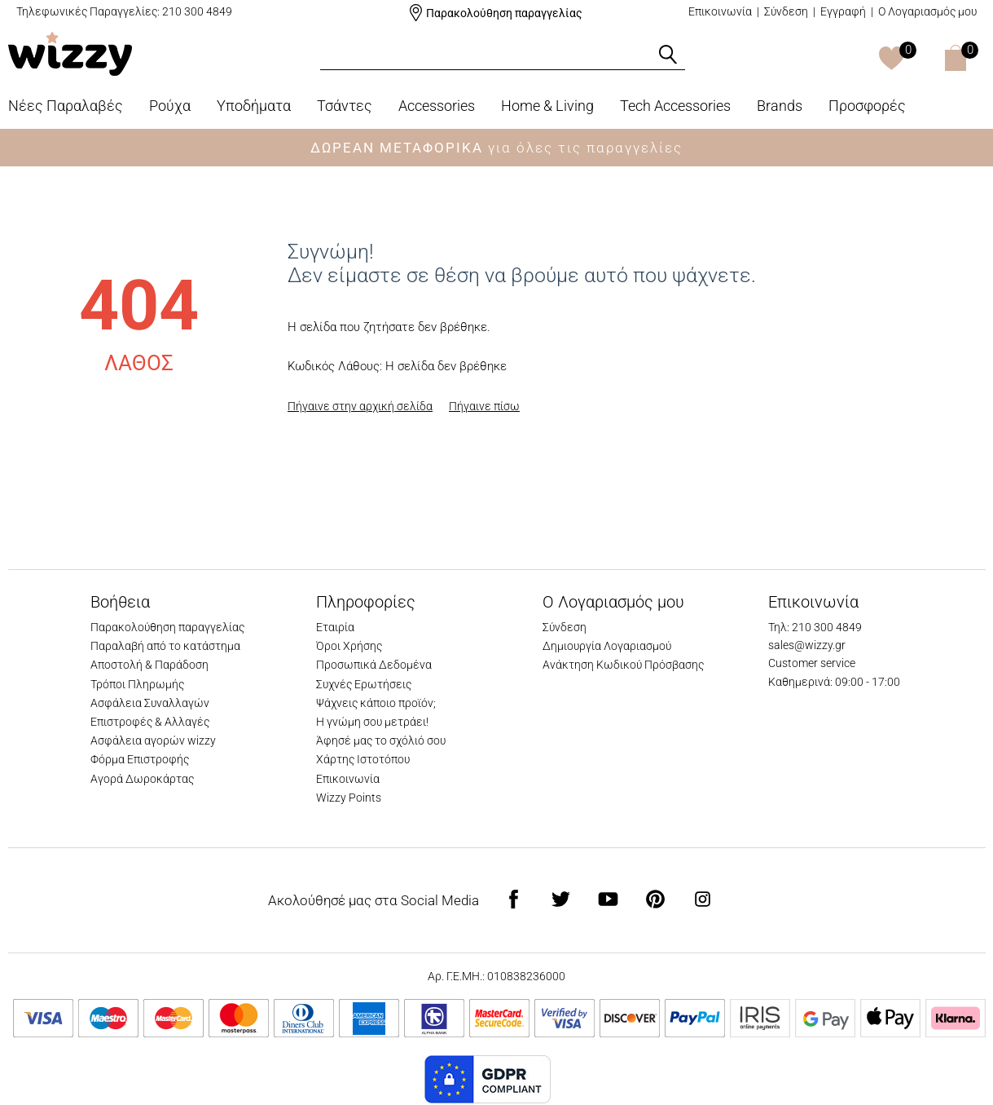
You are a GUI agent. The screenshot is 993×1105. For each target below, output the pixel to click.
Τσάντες (344, 105)
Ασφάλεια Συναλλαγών (149, 702)
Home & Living (547, 105)
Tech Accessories (675, 105)
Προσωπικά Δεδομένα (374, 664)
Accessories (436, 105)
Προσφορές (867, 105)
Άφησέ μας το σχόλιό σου (381, 740)
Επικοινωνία (720, 11)
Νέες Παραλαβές (65, 105)
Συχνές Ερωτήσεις (363, 684)
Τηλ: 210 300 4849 (815, 627)
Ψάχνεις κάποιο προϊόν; (376, 702)
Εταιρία (335, 627)
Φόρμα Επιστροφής (139, 759)
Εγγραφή (843, 11)
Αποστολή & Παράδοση (149, 664)
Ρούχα (170, 105)
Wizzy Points (348, 797)
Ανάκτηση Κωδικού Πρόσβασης (623, 664)
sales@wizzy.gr (807, 645)
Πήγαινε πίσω (484, 406)
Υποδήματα (254, 105)
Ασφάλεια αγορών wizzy (153, 740)
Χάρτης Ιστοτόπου (363, 759)
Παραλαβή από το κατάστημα (165, 645)
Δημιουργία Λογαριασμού (607, 645)
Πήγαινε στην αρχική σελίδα (360, 406)
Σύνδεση (786, 11)
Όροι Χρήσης (349, 645)
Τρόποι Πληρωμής (137, 684)
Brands (779, 105)
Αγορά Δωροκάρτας (142, 778)
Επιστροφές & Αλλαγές (149, 721)
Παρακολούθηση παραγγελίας (504, 13)
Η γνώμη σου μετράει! (372, 721)
